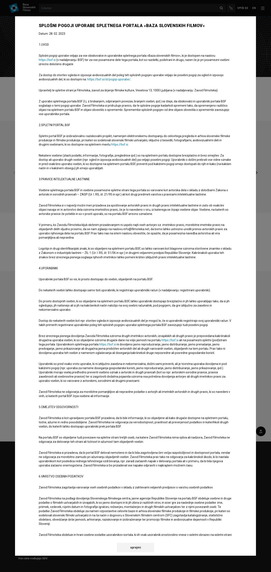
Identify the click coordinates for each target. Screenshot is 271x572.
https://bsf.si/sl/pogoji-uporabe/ (108, 79)
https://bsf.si (47, 60)
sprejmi (135, 547)
